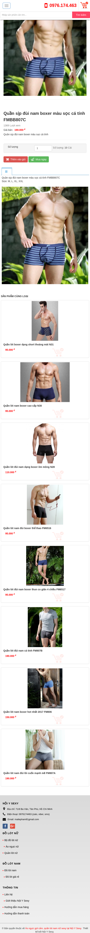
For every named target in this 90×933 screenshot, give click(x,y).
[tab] (7, 171)
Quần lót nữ (11, 853)
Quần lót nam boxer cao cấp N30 (22, 405)
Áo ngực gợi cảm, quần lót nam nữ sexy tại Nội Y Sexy (53, 928)
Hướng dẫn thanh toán (16, 913)
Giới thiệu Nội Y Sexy (17, 900)
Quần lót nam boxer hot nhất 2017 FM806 (27, 711)
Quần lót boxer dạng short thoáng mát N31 (28, 344)
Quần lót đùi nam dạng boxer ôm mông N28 (29, 467)
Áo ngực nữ (12, 846)
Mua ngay (39, 159)
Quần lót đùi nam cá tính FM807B (22, 650)
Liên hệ (8, 894)
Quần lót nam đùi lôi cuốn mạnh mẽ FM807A (29, 773)
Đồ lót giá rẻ (12, 876)
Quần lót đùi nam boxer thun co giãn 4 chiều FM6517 (34, 589)
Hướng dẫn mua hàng (16, 907)
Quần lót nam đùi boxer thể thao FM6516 (27, 528)
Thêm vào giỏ (15, 159)
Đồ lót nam (10, 870)
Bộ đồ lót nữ (11, 840)
